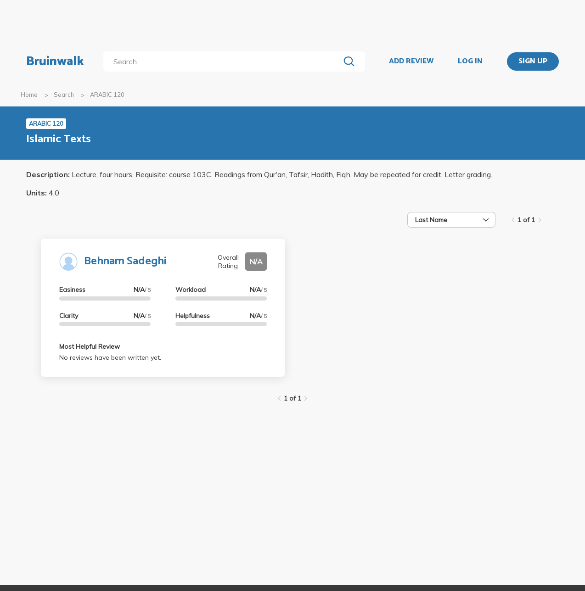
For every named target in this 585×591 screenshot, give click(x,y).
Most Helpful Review (89, 346)
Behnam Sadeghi (125, 261)
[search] (223, 61)
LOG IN (470, 61)
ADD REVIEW (411, 61)
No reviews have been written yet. (110, 357)
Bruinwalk (55, 61)
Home (29, 94)
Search (64, 94)
